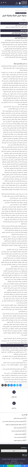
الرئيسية (24, 10)
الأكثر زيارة (24, 6)
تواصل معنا (7, 463)
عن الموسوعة (16, 463)
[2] (20, 70)
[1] (22, 59)
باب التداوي (17, 13)
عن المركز (11, 463)
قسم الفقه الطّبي (18, 10)
